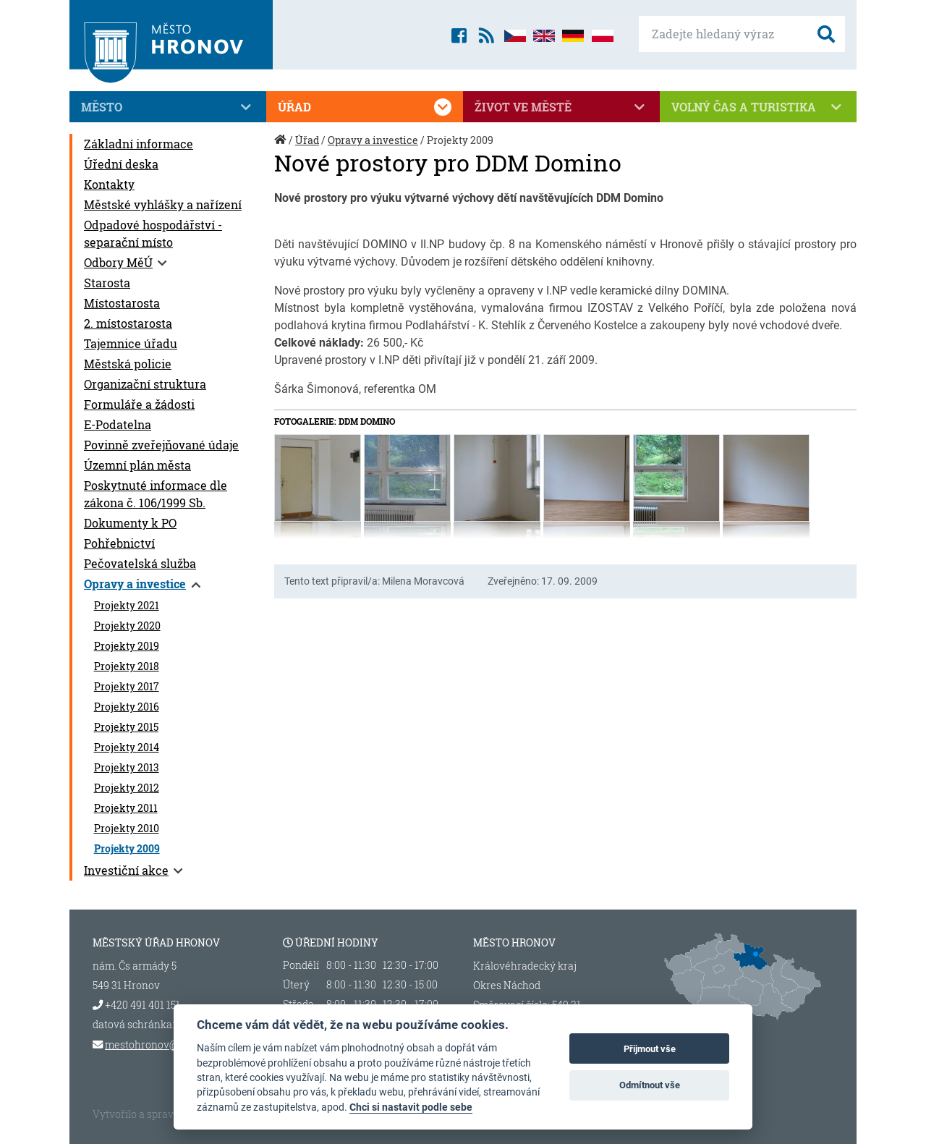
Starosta (107, 282)
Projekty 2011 (126, 808)
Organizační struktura (145, 383)
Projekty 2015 (126, 727)
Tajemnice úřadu (130, 343)
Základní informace (138, 143)
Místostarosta (122, 302)
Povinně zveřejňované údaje (161, 444)
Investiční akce (126, 870)
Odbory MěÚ (118, 262)
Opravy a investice (135, 583)
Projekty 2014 (126, 747)
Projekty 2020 (127, 625)
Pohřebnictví (119, 543)
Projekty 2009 (127, 848)
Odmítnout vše (649, 1085)
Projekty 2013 (126, 767)
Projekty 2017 (126, 686)
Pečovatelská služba (140, 563)
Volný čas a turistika (758, 107)
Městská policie (127, 363)
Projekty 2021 (126, 605)
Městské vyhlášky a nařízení (163, 204)
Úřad (364, 107)
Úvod (281, 147)
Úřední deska (121, 163)
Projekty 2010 (126, 828)
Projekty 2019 (126, 646)
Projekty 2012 (126, 788)
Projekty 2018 (126, 666)
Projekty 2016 (126, 706)
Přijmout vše (650, 1048)
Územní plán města (137, 465)
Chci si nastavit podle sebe (410, 1107)
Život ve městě (561, 107)
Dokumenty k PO (130, 522)
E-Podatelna (117, 424)
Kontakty (109, 184)
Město (168, 107)
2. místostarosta (128, 323)
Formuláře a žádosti (139, 404)
